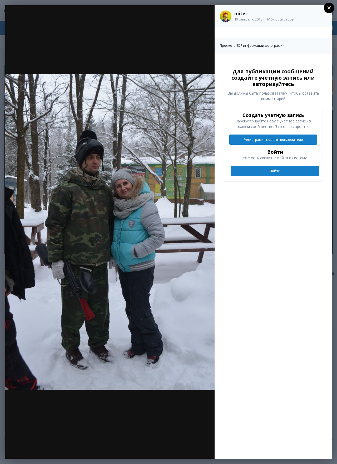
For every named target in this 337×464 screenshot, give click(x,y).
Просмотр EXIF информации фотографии (252, 45)
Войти (275, 170)
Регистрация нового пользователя (273, 139)
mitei (240, 13)
